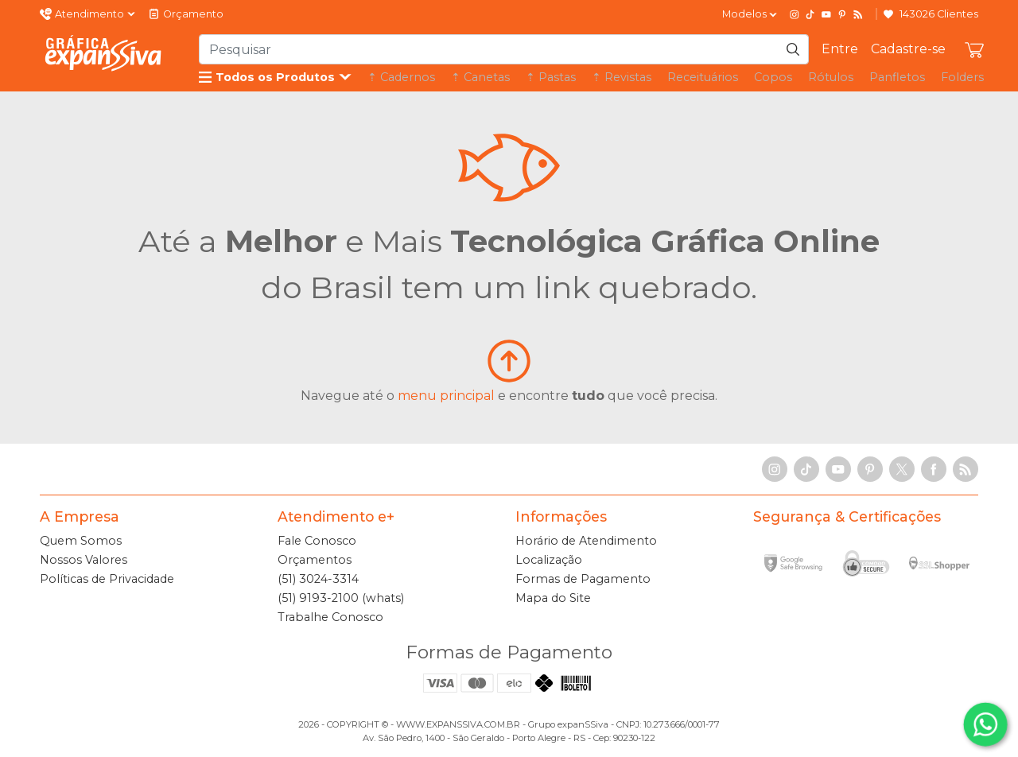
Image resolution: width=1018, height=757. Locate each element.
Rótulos (830, 77)
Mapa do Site (553, 598)
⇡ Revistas (621, 77)
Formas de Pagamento (583, 579)
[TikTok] (810, 14)
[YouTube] (826, 14)
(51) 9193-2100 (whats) (341, 598)
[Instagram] (794, 14)
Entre (840, 48)
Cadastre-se (908, 48)
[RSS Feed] (858, 14)
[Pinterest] (842, 14)
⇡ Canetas (480, 77)
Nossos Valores (83, 560)
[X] (902, 469)
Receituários (702, 77)
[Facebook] (933, 469)
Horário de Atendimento (586, 541)
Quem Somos (81, 541)
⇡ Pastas (551, 77)
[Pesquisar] (793, 49)
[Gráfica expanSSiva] (103, 53)
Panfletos (897, 77)
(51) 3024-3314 (318, 579)
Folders (962, 77)
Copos (773, 77)
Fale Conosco (317, 541)
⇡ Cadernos (401, 77)
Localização (548, 560)
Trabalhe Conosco (330, 617)
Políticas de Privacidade (107, 579)
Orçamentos (315, 560)
